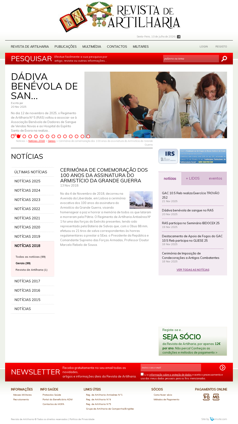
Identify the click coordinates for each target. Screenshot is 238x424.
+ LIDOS (193, 178)
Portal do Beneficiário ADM (58, 399)
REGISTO (221, 46)
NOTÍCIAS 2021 (27, 218)
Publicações (66, 46)
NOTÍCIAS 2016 (27, 290)
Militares (141, 46)
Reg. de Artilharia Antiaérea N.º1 (104, 394)
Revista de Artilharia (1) (31, 269)
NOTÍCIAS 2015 (27, 299)
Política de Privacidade (81, 419)
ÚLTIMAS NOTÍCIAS (30, 172)
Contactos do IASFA (53, 404)
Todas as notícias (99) (31, 256)
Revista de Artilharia (30, 46)
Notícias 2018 (36, 141)
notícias (170, 178)
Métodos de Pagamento (166, 399)
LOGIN (204, 46)
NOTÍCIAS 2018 (27, 246)
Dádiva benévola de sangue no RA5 (188, 210)
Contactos (117, 46)
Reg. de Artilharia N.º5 (98, 404)
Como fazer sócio (163, 394)
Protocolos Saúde (52, 394)
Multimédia (92, 46)
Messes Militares (22, 394)
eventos (215, 178)
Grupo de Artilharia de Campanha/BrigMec (110, 408)
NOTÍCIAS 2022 (27, 209)
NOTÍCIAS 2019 (27, 236)
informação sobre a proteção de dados (170, 374)
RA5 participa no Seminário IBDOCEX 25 (191, 223)
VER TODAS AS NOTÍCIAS (193, 269)
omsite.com (218, 419)
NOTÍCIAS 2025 (27, 181)
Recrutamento (21, 399)
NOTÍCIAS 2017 (27, 281)
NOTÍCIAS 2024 (27, 190)
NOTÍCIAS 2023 (27, 199)
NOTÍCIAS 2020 (27, 227)
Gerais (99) (23, 263)
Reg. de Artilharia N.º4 (98, 399)
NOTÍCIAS (22, 309)
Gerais (52, 141)
